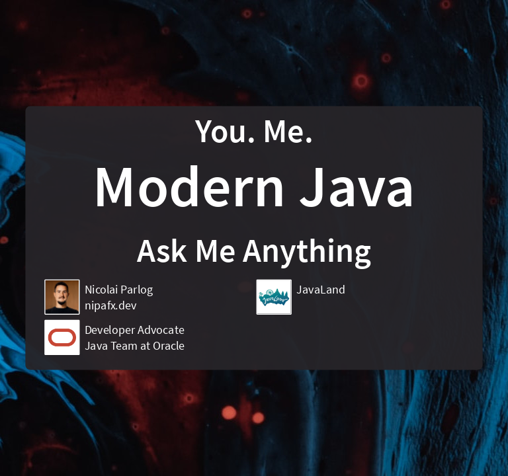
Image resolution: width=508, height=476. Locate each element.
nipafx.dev (110, 305)
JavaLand (320, 289)
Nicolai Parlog (119, 289)
